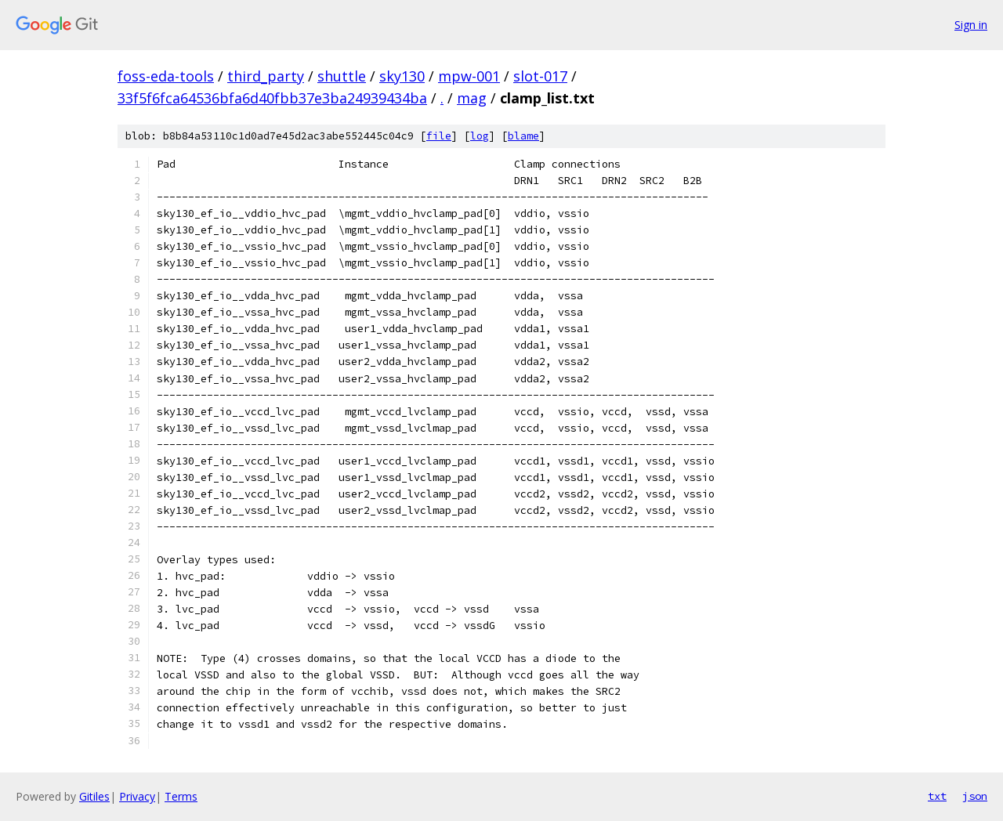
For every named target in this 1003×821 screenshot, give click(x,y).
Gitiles (94, 796)
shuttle (341, 76)
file (438, 136)
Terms (181, 796)
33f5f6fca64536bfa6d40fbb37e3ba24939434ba (272, 98)
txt (937, 796)
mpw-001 (469, 76)
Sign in (970, 24)
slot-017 (540, 76)
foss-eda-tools (166, 76)
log (479, 136)
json (974, 796)
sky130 (402, 76)
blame (523, 136)
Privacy (137, 796)
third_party (265, 76)
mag (472, 98)
